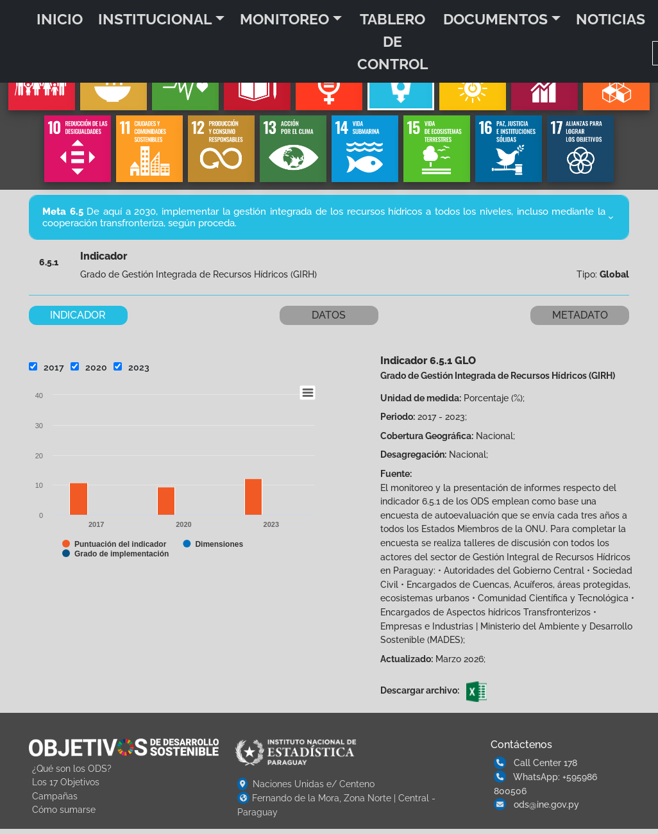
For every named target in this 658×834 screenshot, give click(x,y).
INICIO (60, 19)
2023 (131, 367)
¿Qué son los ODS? (72, 768)
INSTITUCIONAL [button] (155, 19)
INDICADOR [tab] (78, 315)
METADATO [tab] (580, 315)
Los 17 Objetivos (65, 781)
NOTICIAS (610, 19)
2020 (89, 367)
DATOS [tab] (329, 315)
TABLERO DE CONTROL (392, 41)
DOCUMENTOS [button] (495, 19)
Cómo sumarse (64, 809)
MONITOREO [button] (284, 19)
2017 (46, 367)
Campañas (55, 795)
